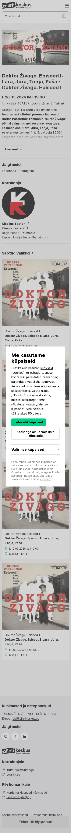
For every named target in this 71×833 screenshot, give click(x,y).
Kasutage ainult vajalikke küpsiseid (35, 434)
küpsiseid (47, 368)
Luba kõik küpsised (28, 422)
